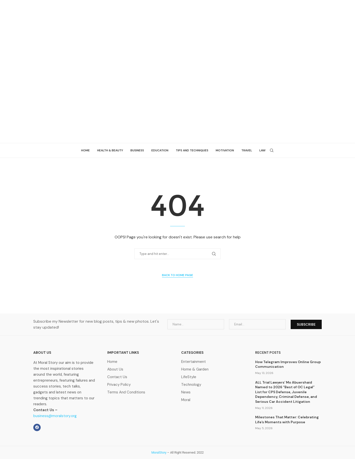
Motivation (225, 150)
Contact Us (117, 377)
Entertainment (193, 362)
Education (159, 150)
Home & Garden (195, 369)
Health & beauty (110, 150)
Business (137, 150)
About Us (115, 369)
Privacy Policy (119, 385)
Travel (246, 150)
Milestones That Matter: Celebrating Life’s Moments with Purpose (287, 419)
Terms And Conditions (126, 392)
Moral (185, 400)
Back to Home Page (177, 275)
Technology (191, 385)
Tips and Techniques (192, 150)
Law (262, 150)
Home (85, 150)
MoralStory (158, 452)
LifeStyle (188, 377)
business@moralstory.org (55, 415)
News (186, 392)
